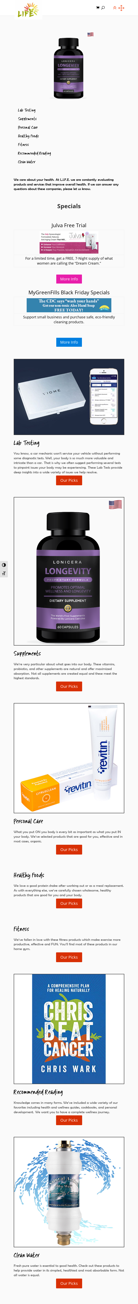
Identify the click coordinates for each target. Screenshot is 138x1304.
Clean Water (27, 162)
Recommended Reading (34, 153)
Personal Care (28, 127)
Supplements (27, 119)
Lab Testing (26, 110)
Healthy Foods (28, 136)
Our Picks (69, 480)
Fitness (23, 145)
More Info (69, 279)
